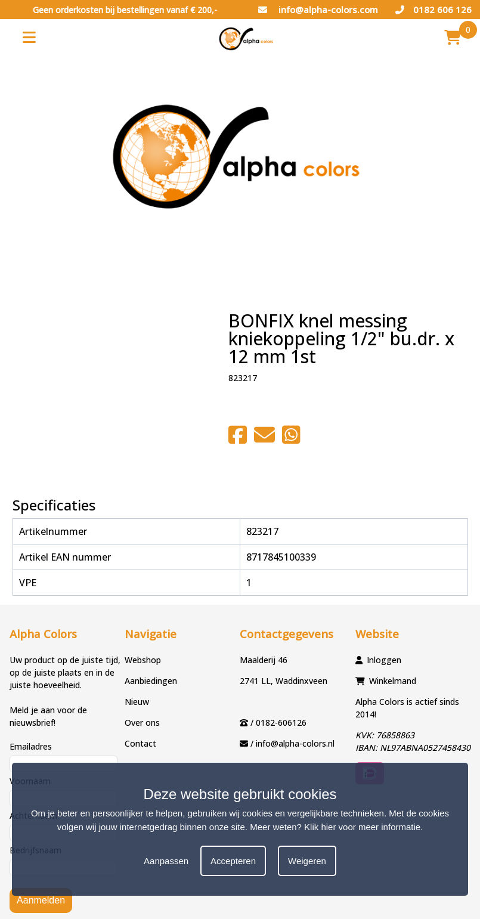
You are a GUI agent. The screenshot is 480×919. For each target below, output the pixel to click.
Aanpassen (166, 861)
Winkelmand (392, 680)
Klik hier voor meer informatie (362, 827)
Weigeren (307, 861)
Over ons (142, 722)
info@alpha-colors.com (318, 10)
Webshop (143, 660)
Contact (140, 743)
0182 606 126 (433, 10)
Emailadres (31, 746)
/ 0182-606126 (278, 722)
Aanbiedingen (151, 680)
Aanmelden (41, 900)
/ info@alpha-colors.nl (292, 743)
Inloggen (384, 660)
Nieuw (137, 701)
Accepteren (233, 861)
